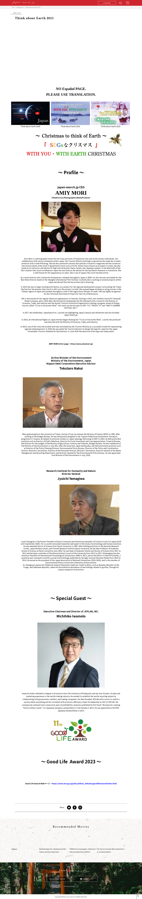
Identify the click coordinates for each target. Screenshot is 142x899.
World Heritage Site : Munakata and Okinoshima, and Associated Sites (52, 850)
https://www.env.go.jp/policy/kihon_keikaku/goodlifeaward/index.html (84, 783)
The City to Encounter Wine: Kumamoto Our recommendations (110, 850)
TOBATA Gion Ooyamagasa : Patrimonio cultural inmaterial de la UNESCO (83, 850)
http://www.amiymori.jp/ (81, 344)
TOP (13, 7)
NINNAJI (14, 849)
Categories (20, 7)
